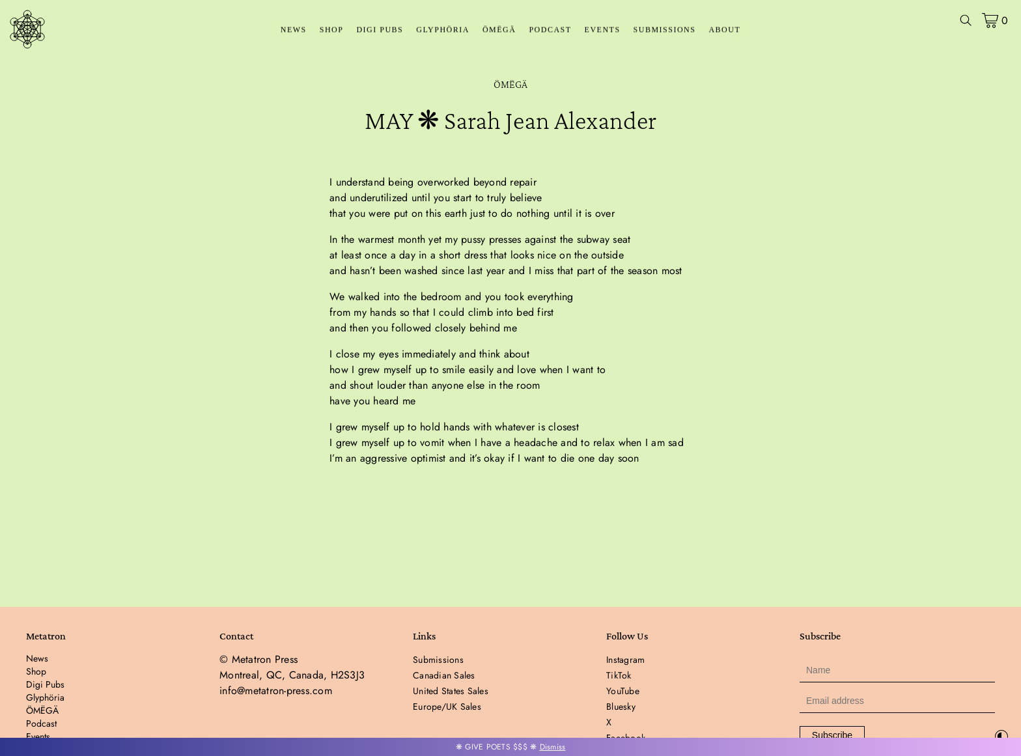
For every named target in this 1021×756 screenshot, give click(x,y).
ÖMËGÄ (499, 30)
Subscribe (832, 735)
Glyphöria (442, 30)
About (724, 30)
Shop (332, 30)
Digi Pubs (379, 30)
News (294, 30)
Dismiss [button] (553, 747)
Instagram (625, 659)
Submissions (665, 30)
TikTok (619, 675)
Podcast (550, 30)
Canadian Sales (444, 675)
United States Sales (450, 690)
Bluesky (621, 706)
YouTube (622, 690)
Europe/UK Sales (447, 706)
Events (603, 30)
